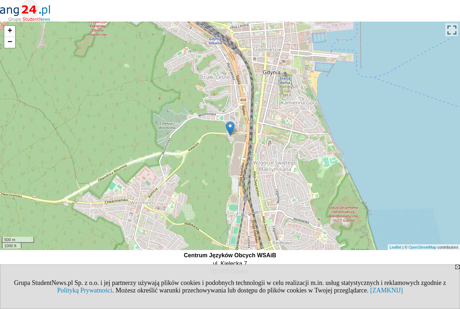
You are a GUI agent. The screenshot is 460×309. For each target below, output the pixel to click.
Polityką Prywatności (84, 290)
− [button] (10, 42)
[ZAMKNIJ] (386, 290)
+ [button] (10, 31)
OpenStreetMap (423, 247)
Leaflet (395, 247)
